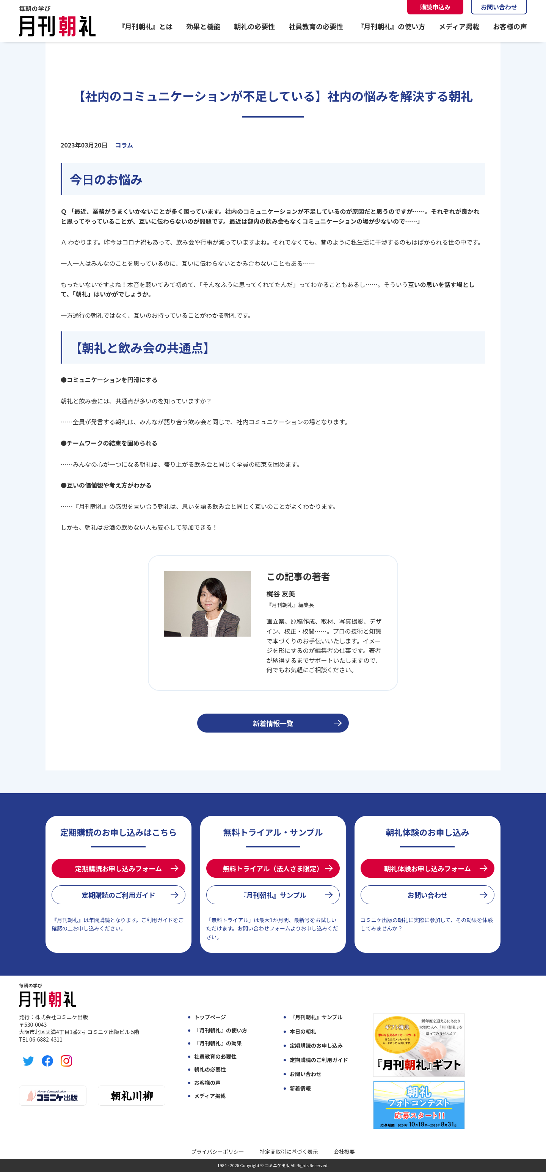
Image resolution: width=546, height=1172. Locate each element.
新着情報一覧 (273, 723)
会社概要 (344, 1151)
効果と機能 (203, 26)
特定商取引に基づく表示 (289, 1151)
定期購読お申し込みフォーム (118, 868)
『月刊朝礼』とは (145, 26)
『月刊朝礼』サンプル (273, 895)
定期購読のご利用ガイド (118, 895)
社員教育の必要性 (316, 26)
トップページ (210, 1017)
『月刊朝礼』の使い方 (391, 26)
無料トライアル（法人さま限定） (273, 868)
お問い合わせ (499, 6)
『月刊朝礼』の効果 (218, 1043)
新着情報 (300, 1088)
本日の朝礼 (303, 1031)
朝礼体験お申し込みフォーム (427, 868)
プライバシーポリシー (217, 1151)
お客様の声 (510, 26)
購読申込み (435, 6)
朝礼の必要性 (254, 26)
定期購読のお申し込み (316, 1045)
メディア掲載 (459, 26)
